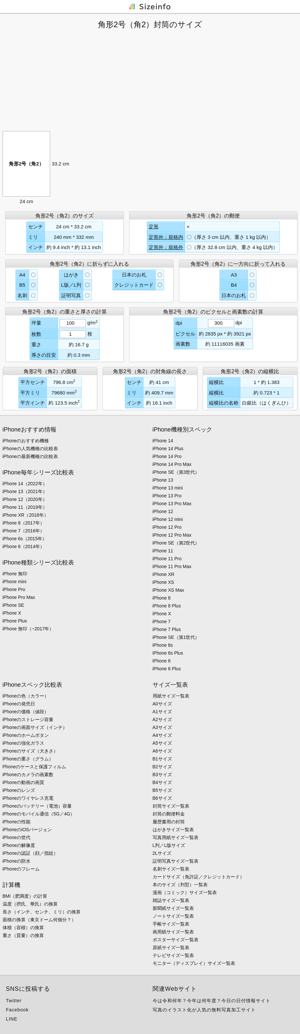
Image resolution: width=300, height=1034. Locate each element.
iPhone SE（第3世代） (176, 472)
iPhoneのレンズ (19, 790)
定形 (154, 226)
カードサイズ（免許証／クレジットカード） (198, 876)
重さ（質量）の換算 (23, 935)
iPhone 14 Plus (168, 448)
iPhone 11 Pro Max (172, 566)
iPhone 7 (162, 621)
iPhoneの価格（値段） (26, 711)
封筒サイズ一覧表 (171, 806)
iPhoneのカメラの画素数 (28, 774)
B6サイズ (162, 798)
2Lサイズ (162, 853)
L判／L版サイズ (169, 845)
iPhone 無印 (15, 573)
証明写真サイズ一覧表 (175, 861)
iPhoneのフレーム (21, 868)
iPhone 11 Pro (167, 558)
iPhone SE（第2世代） (176, 543)
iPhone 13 (163, 480)
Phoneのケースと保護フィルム (34, 766)
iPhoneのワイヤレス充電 (28, 798)
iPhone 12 (163, 511)
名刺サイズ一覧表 (171, 868)
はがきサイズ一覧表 (173, 829)
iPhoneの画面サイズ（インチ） (35, 727)
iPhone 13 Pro (167, 495)
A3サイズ (162, 727)
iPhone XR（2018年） (25, 515)
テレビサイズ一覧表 (173, 955)
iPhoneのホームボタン (26, 735)
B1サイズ (162, 758)
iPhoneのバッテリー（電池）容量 (37, 806)
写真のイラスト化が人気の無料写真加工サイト (204, 1009)
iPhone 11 (163, 550)
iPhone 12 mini (168, 519)
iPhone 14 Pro (167, 456)
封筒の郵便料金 (169, 813)
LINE (11, 1019)
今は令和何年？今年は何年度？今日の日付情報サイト (212, 1000)
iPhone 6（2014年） (24, 546)
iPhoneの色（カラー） (26, 696)
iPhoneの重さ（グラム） (28, 758)
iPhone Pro (14, 589)
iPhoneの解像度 (19, 845)
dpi (238, 322)
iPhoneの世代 (17, 837)
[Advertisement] (150, 80)
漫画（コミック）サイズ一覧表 (185, 892)
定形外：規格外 (166, 247)
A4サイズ (162, 735)
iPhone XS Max (168, 590)
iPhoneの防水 (17, 861)
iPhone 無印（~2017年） (28, 628)
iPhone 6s (163, 645)
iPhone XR (164, 574)
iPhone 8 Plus (167, 605)
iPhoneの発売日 (19, 703)
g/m (92, 322)
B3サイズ (162, 774)
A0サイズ (162, 703)
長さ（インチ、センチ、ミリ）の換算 (42, 911)
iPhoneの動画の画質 (24, 782)
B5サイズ (162, 790)
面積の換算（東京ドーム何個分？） (39, 919)
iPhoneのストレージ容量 (28, 719)
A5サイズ (162, 743)
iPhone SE (13, 605)
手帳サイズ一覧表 (171, 924)
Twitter (14, 1000)
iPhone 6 (162, 660)
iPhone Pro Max (19, 597)
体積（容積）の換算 (23, 927)
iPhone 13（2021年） (25, 491)
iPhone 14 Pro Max (172, 464)
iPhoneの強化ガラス (24, 743)
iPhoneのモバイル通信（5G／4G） (39, 813)
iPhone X (12, 613)
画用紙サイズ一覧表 (173, 931)
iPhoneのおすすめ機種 (26, 440)
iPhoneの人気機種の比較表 (30, 448)
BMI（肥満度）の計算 (25, 896)
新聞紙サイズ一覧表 (173, 908)
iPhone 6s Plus (168, 653)
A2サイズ (162, 719)
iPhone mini (15, 581)
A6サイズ (162, 751)
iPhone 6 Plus (167, 668)
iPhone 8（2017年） (24, 523)
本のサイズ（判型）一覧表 (180, 884)
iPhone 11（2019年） (25, 507)
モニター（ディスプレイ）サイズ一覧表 (194, 963)
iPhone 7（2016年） (24, 530)
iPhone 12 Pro (167, 527)
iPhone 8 (162, 598)
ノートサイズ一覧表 (173, 916)
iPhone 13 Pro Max (172, 503)
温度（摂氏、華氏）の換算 (30, 904)
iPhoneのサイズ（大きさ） (30, 751)
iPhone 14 (163, 440)
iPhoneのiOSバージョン (27, 829)
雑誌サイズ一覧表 (171, 900)
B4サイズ (162, 782)
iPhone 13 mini (168, 487)
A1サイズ (162, 711)
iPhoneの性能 (17, 821)
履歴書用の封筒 (169, 821)
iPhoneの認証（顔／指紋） (30, 853)
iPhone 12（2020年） (25, 499)
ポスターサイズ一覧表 (175, 939)
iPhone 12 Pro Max (172, 535)
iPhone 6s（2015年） (25, 538)
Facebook (17, 1009)
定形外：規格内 (166, 237)
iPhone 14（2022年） (25, 483)
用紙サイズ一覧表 (171, 696)
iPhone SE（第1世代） (176, 637)
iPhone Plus (15, 620)
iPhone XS (163, 582)
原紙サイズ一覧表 (171, 947)
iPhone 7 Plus (167, 629)
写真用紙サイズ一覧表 (175, 837)
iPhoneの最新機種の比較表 (30, 456)
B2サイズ (162, 766)
